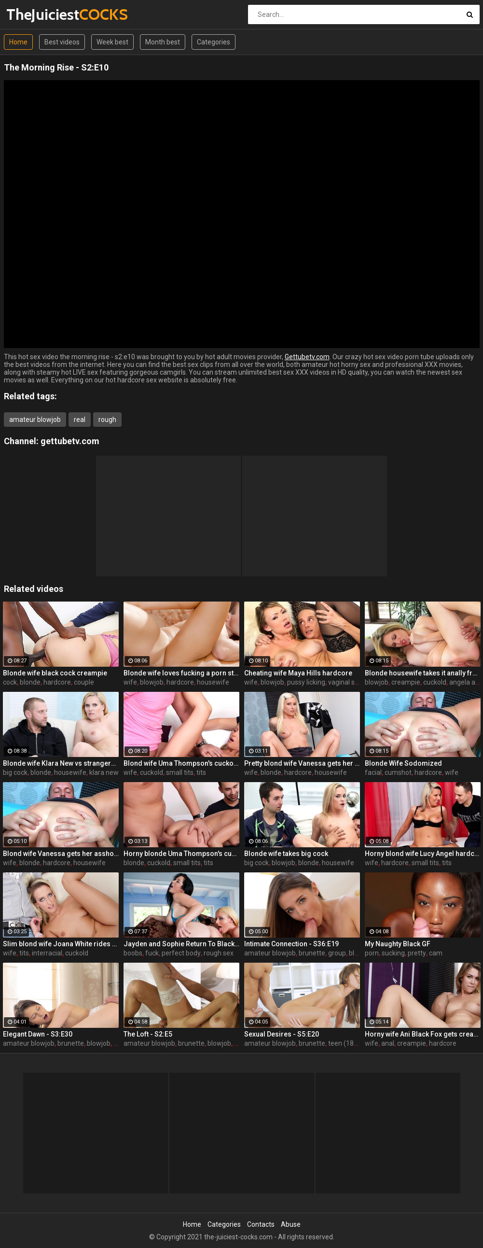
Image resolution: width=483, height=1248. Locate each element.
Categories (213, 42)
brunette (312, 953)
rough (107, 419)
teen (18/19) (347, 1043)
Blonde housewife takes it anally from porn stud (423, 673)
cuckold (434, 682)
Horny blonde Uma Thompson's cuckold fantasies (181, 853)
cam (435, 953)
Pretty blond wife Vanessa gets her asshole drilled (302, 763)
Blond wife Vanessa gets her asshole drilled (61, 853)
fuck (152, 953)
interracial (47, 953)
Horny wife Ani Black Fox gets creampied (423, 1034)
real (79, 419)
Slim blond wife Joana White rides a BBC (61, 944)
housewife (213, 682)
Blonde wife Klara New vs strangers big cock (61, 763)
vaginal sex (345, 682)
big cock (15, 772)
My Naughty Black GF (397, 944)
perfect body (181, 953)
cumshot (398, 772)
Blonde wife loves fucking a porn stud (181, 673)
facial (373, 772)
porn (372, 953)
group (337, 953)
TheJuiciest (31, 14)
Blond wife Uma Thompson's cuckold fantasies (181, 763)
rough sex (219, 953)
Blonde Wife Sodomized (403, 763)
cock (10, 682)
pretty (417, 953)
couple (84, 682)
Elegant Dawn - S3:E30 (37, 1034)
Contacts (261, 1224)
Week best (112, 42)
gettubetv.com (70, 441)
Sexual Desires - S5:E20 (281, 1034)
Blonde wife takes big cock (286, 853)
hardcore (57, 682)
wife (130, 682)
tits (201, 772)
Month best (162, 42)
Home (18, 42)
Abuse (291, 1224)
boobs (133, 953)
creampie (405, 682)
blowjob (152, 682)
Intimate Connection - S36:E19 (291, 944)
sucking (393, 953)
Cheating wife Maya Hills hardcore (298, 673)
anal (387, 1043)
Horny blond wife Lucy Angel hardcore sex (423, 853)
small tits (179, 772)
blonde (30, 682)
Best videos (62, 42)
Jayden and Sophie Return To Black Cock (181, 944)
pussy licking (306, 682)
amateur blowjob (35, 419)
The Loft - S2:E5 (148, 1034)
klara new (104, 772)
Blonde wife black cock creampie (55, 673)
